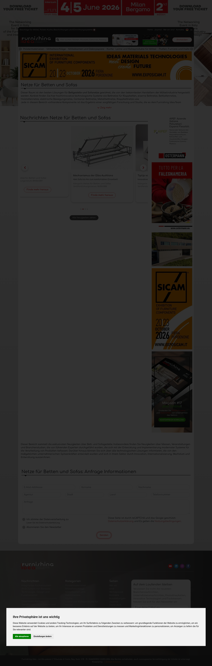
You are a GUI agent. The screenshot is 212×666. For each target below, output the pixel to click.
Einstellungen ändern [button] (43, 636)
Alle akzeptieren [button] (22, 636)
